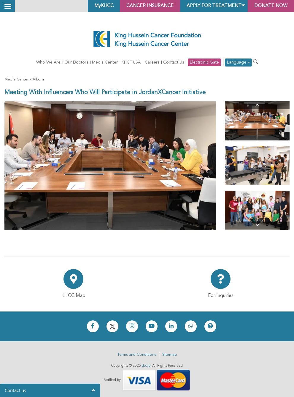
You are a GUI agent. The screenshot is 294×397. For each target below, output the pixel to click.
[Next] (257, 226)
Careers (152, 62)
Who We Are (48, 62)
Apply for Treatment (212, 6)
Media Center (105, 62)
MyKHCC (99, 6)
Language (238, 62)
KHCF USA (131, 62)
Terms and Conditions (136, 355)
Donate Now (270, 6)
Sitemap (169, 355)
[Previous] (257, 105)
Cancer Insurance (147, 6)
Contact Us (173, 62)
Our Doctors (76, 62)
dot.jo (146, 366)
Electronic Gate (204, 62)
